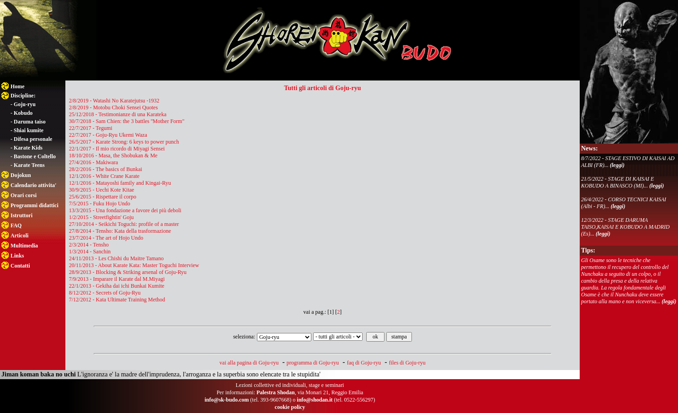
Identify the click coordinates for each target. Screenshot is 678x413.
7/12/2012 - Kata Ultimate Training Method (117, 299)
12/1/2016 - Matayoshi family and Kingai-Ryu (120, 183)
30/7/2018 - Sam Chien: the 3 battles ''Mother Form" (127, 121)
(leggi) (617, 165)
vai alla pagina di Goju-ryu (248, 362)
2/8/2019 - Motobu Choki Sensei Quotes (113, 107)
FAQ (16, 225)
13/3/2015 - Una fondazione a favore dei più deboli (125, 210)
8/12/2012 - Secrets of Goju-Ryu (105, 293)
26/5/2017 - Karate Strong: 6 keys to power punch (124, 142)
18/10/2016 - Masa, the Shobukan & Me (113, 155)
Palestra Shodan (275, 392)
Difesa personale (33, 139)
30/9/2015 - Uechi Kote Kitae (101, 190)
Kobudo (23, 113)
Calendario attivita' (33, 185)
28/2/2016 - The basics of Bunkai (105, 169)
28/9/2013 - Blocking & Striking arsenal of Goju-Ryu (128, 272)
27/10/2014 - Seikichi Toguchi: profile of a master (124, 224)
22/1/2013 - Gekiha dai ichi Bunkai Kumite (117, 286)
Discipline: (23, 95)
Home (18, 86)
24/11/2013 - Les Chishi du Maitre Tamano (116, 258)
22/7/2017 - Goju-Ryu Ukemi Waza (108, 135)
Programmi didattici (35, 205)
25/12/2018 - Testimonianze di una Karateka (117, 114)
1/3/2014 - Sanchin (90, 251)
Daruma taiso (30, 121)
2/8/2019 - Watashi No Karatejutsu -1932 (114, 100)
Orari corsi (24, 195)
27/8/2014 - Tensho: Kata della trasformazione (120, 231)
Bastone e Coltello (35, 156)
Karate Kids (28, 148)
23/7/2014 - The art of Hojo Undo (106, 238)
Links (17, 255)
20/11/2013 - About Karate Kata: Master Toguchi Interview (134, 265)
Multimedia (24, 245)
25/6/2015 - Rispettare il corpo (102, 196)
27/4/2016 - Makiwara (93, 162)
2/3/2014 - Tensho (89, 244)
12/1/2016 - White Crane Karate (104, 176)
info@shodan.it (314, 400)
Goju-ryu (25, 104)
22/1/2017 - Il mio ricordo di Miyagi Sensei (117, 148)
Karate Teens (29, 165)
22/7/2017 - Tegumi (90, 128)
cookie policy (290, 407)
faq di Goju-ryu (364, 362)
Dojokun (21, 175)
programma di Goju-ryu (313, 362)
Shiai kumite (28, 130)
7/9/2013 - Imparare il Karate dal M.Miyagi (117, 279)
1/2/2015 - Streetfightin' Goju (101, 217)
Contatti (20, 266)
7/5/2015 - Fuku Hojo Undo (99, 203)
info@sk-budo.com (226, 400)
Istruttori (21, 215)
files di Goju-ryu (407, 362)
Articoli (19, 235)
